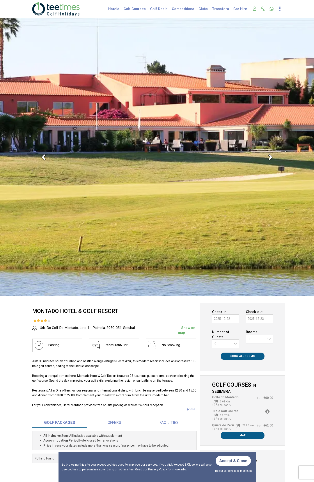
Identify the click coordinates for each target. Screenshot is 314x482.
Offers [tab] (114, 422)
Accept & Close (233, 460)
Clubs (203, 9)
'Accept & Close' (184, 464)
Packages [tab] (59, 422)
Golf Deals (158, 9)
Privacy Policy (157, 469)
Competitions (183, 9)
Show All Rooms (242, 356)
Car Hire (240, 9)
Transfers (220, 9)
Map (242, 435)
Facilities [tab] (169, 422)
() (192, 409)
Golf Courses (135, 9)
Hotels (113, 9)
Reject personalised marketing (233, 470)
